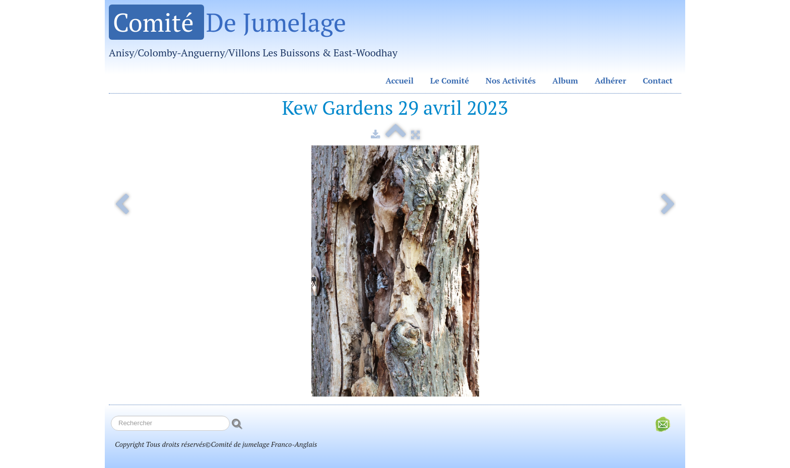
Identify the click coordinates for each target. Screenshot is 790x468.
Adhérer (610, 80)
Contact (658, 80)
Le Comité (449, 80)
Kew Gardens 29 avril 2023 (395, 107)
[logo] (257, 35)
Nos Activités (511, 80)
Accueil (399, 80)
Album (565, 80)
